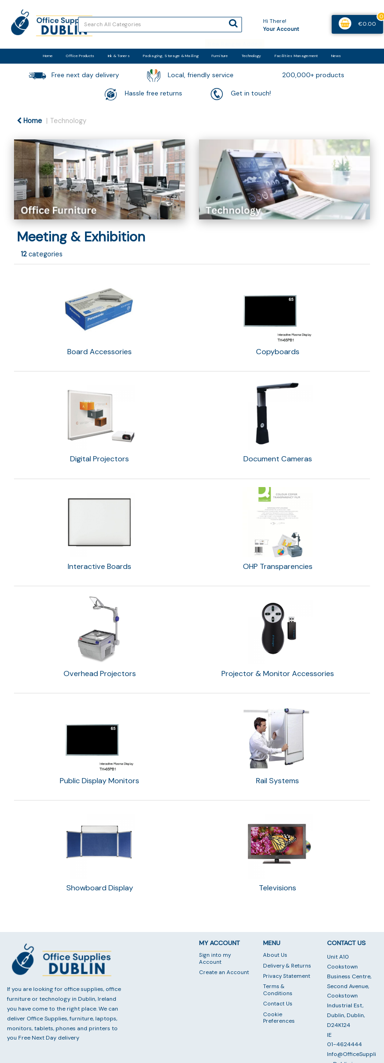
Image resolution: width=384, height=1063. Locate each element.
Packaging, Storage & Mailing (171, 55)
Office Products (80, 55)
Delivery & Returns (287, 965)
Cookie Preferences (279, 1018)
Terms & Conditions (277, 990)
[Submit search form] (233, 23)
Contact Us (277, 1003)
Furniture (220, 55)
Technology (252, 55)
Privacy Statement (286, 976)
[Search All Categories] (160, 24)
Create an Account (224, 972)
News (336, 55)
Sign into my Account (215, 958)
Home (48, 55)
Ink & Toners (119, 55)
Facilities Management (296, 55)
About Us (275, 955)
